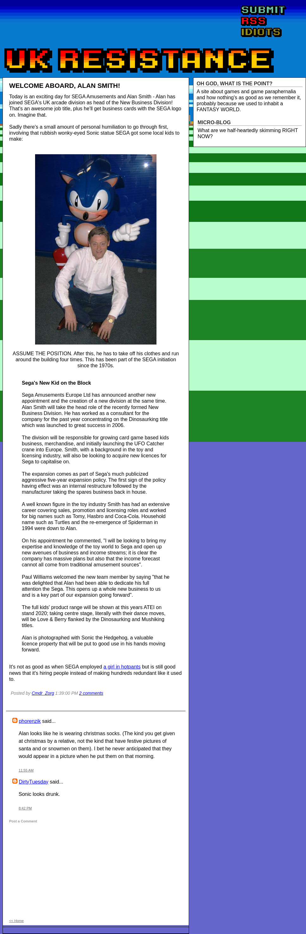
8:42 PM (25, 808)
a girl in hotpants (121, 666)
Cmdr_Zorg (43, 693)
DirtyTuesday (33, 781)
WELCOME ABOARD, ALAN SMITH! (64, 85)
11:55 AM (26, 770)
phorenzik (29, 721)
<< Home (16, 921)
